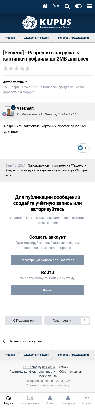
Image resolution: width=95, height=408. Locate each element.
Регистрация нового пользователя (47, 260)
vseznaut (20, 82)
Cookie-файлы (47, 376)
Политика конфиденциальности (32, 371)
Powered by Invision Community (47, 385)
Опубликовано (47, 114)
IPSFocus (48, 367)
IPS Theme (30, 367)
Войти (47, 290)
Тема (63, 367)
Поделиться (24, 320)
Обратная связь (70, 371)
